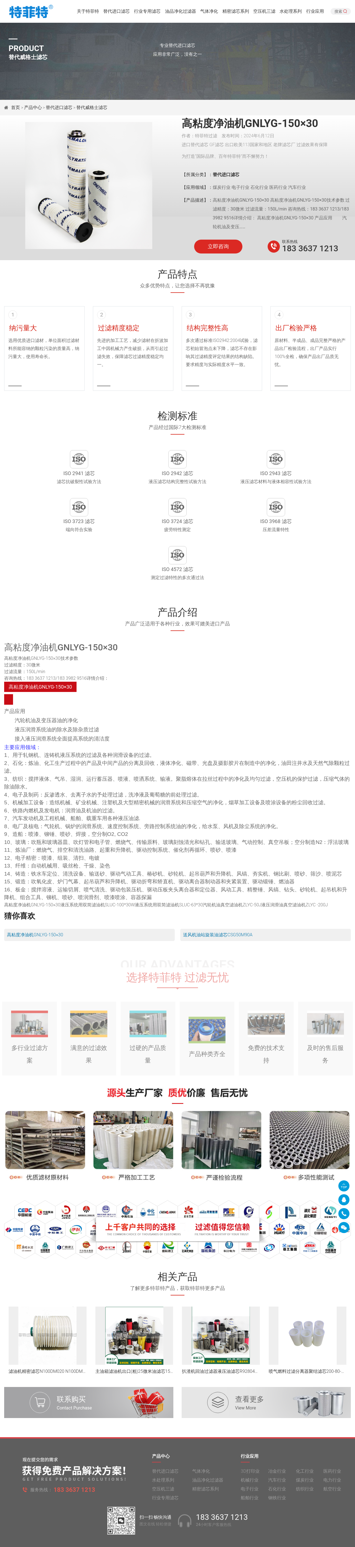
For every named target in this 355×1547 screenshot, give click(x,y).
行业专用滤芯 (147, 12)
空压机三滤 (264, 12)
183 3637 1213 (310, 248)
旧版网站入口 (177, 1538)
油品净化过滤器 (180, 12)
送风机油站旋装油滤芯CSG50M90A (217, 896)
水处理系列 (291, 12)
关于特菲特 (88, 12)
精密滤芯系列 (235, 12)
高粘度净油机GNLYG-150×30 (35, 896)
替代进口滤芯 (116, 12)
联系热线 (290, 241)
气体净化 (209, 12)
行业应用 (315, 12)
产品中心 (33, 107)
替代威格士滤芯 (91, 107)
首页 (16, 107)
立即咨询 (218, 247)
